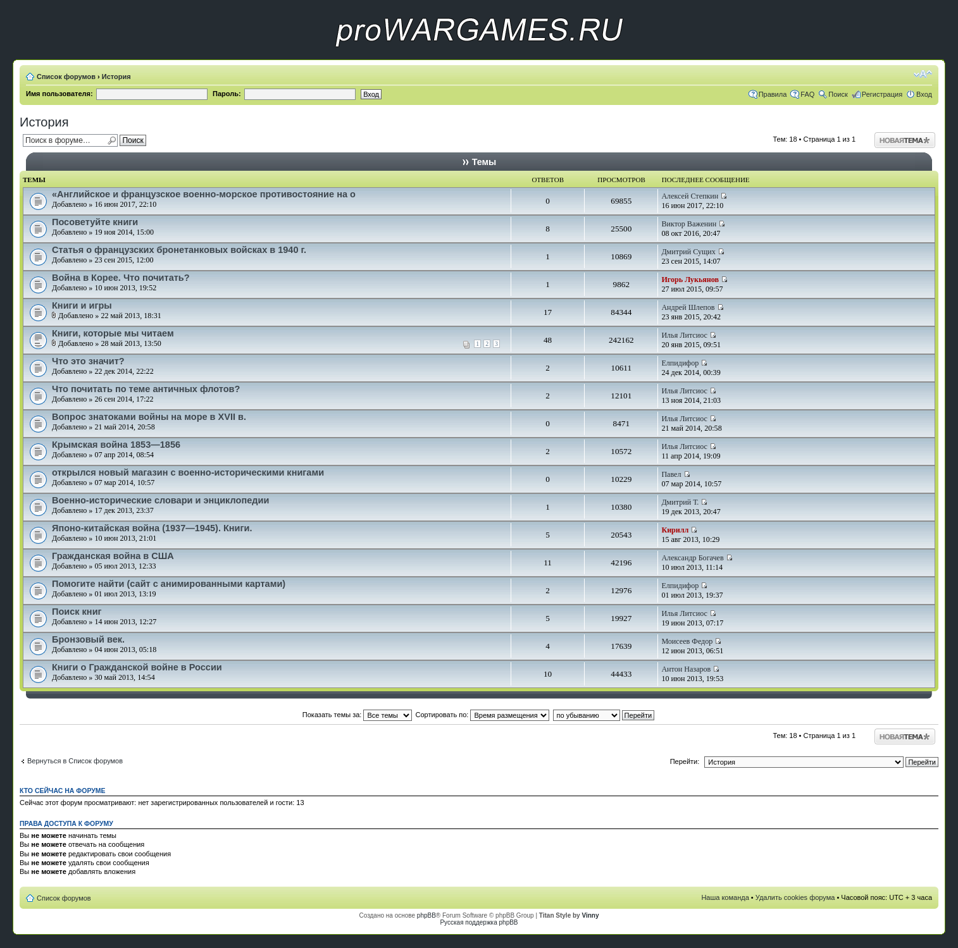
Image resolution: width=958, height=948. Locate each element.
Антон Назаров (686, 669)
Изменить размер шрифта (923, 74)
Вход (924, 94)
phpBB (426, 915)
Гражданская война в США (113, 556)
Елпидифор (680, 363)
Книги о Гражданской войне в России (137, 667)
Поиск (837, 94)
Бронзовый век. (88, 639)
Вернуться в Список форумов (75, 761)
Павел (671, 474)
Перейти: (685, 761)
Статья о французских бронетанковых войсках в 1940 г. (179, 250)
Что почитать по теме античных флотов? (146, 389)
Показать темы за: (357, 714)
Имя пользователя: (59, 93)
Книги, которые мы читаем (113, 333)
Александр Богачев (692, 557)
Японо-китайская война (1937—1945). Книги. (152, 528)
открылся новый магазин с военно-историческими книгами (188, 472)
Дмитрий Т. (680, 502)
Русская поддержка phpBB (479, 922)
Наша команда (725, 897)
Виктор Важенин (688, 223)
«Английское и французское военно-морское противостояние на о (204, 194)
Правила (773, 94)
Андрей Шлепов (687, 307)
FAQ (807, 94)
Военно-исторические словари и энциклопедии (160, 500)
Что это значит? (88, 361)
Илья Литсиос (684, 335)
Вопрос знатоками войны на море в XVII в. (149, 417)
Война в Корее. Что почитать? (121, 278)
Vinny (590, 915)
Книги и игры (82, 305)
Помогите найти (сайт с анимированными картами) (168, 584)
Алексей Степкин (689, 196)
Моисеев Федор (686, 641)
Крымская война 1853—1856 (116, 445)
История (116, 76)
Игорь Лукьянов (690, 279)
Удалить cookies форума (795, 897)
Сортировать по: (483, 714)
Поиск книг (77, 611)
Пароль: (227, 93)
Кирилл (674, 530)
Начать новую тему (904, 140)
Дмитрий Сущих (688, 251)
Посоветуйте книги (95, 222)
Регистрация (882, 94)
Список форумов (66, 76)
